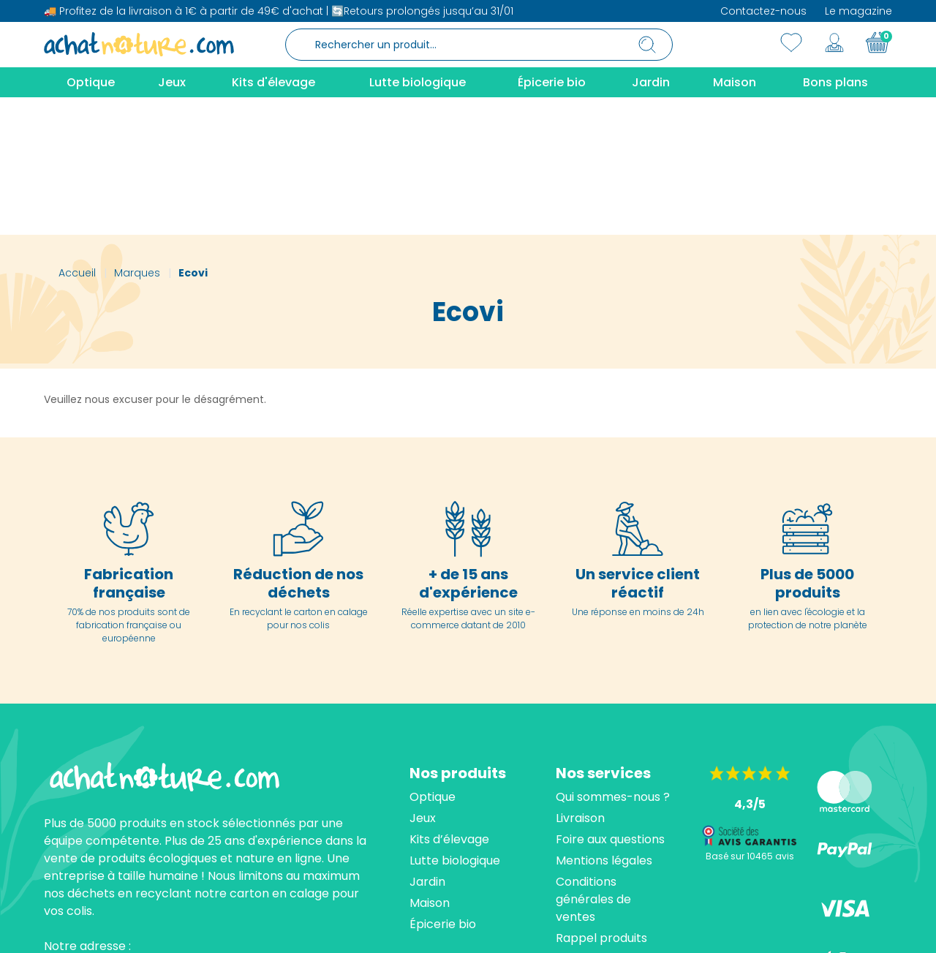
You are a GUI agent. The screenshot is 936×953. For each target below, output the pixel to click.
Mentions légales (604, 723)
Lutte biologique (455, 723)
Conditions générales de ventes (593, 762)
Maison (430, 765)
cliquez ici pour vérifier (603, 928)
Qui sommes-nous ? (613, 659)
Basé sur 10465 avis (750, 718)
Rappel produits (601, 800)
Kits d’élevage (449, 701)
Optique (433, 659)
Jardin (427, 744)
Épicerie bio (443, 786)
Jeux (423, 680)
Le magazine (858, 11)
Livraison (580, 680)
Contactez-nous (763, 11)
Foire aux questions (610, 701)
